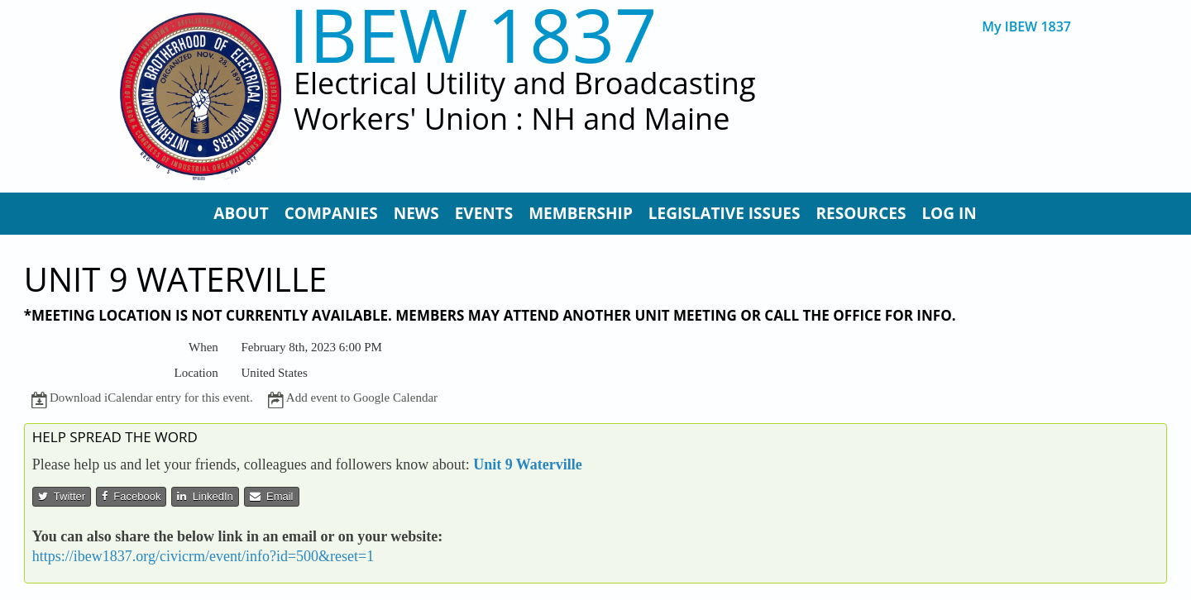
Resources (861, 213)
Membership (581, 213)
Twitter (61, 496)
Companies (331, 213)
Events (484, 213)
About (240, 213)
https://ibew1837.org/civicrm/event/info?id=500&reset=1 (203, 556)
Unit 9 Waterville (527, 464)
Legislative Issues (724, 213)
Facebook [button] (131, 496)
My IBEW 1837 (1026, 27)
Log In (948, 213)
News (416, 213)
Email (272, 496)
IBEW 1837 (473, 34)
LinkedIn (204, 496)
